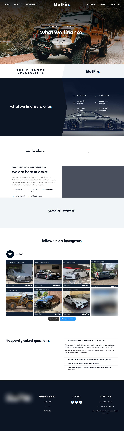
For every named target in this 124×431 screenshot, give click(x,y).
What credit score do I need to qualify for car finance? (84, 340)
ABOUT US (47, 402)
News (102, 4)
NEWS (47, 406)
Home (7, 4)
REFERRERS (47, 411)
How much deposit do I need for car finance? (81, 363)
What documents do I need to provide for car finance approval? (87, 359)
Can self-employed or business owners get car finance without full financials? (88, 368)
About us (18, 4)
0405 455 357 (107, 402)
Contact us (114, 4)
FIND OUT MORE (62, 41)
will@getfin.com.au (107, 406)
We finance (31, 4)
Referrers (91, 4)
